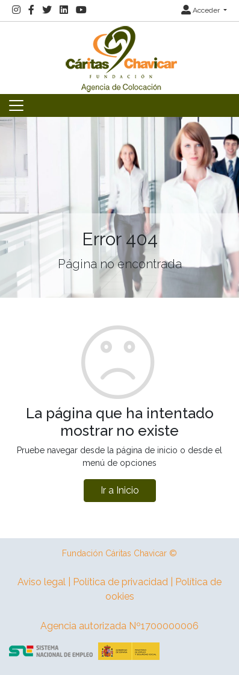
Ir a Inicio (120, 490)
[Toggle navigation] (16, 105)
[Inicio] (119, 57)
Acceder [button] (201, 10)
